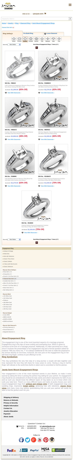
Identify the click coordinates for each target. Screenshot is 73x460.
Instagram (52, 440)
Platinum (6, 300)
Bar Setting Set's (9, 290)
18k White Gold (8, 302)
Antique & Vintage (8, 251)
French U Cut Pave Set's (11, 276)
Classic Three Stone (9, 258)
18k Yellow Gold (8, 304)
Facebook (21, 440)
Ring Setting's (7, 33)
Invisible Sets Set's (10, 281)
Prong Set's (8, 274)
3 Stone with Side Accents (10, 264)
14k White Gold (8, 296)
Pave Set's (8, 271)
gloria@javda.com (48, 426)
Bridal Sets (6, 253)
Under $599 (7, 315)
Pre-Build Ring (28, 33)
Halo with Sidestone (9, 256)
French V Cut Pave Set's (11, 285)
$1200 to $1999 (8, 319)
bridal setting (28, 386)
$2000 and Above (8, 321)
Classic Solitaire (8, 261)
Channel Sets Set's (37, 278)
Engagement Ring (8, 248)
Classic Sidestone (8, 266)
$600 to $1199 (7, 317)
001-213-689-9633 (49, 456)
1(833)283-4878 (38, 14)
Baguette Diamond (9, 331)
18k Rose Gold (7, 309)
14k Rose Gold (7, 306)
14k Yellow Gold (8, 298)
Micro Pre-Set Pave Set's (11, 283)
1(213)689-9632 (31, 428)
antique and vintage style (36, 384)
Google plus (33, 440)
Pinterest (46, 440)
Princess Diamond (9, 327)
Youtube (39, 440)
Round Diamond (9, 329)
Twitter (27, 440)
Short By (5, 44)
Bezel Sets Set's (9, 287)
